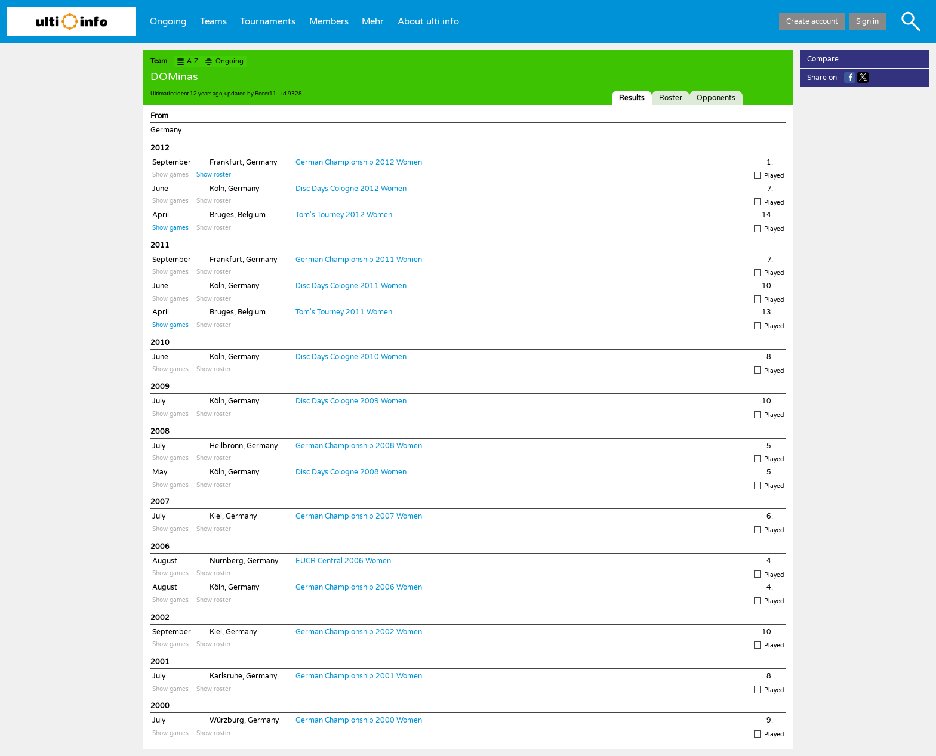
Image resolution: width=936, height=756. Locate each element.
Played (769, 176)
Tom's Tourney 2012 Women (343, 215)
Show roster (213, 174)
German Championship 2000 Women (358, 720)
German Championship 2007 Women (358, 516)
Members (329, 21)
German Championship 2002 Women (358, 632)
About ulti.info (428, 21)
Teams (213, 21)
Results (632, 98)
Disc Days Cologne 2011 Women (351, 286)
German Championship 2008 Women (358, 446)
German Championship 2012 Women (358, 162)
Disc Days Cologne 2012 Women (351, 188)
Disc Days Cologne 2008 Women (351, 472)
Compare (823, 59)
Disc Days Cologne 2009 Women (351, 401)
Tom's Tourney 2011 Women (343, 312)
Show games (170, 174)
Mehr (373, 21)
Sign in (867, 21)
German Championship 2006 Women (358, 587)
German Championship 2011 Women (358, 259)
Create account (812, 21)
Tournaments (267, 21)
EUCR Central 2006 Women (343, 561)
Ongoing (168, 21)
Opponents (716, 98)
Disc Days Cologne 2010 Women (351, 357)
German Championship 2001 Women (358, 676)
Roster (670, 98)
